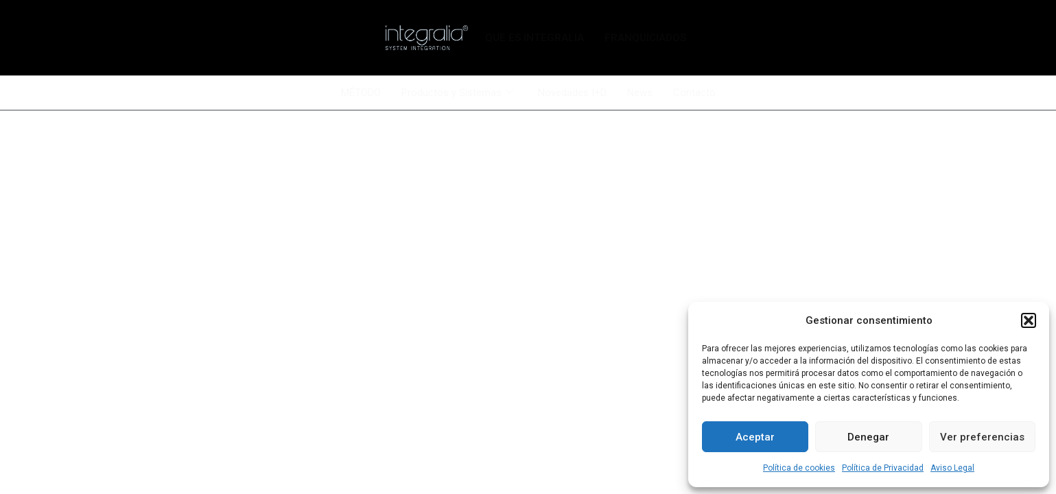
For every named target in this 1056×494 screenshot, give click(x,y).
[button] (1028, 320)
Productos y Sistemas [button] (457, 93)
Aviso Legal (952, 468)
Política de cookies (799, 468)
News (640, 92)
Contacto (694, 92)
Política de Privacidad (883, 468)
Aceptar (755, 437)
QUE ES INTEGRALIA (534, 38)
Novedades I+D (572, 92)
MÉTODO (361, 92)
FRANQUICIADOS (645, 38)
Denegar (868, 437)
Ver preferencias (982, 437)
